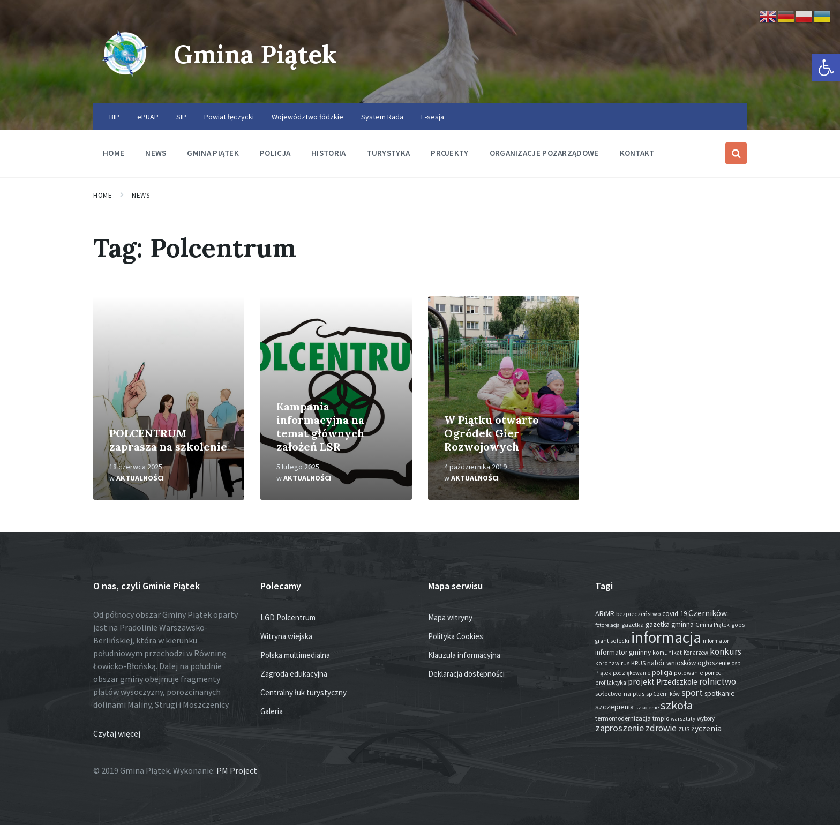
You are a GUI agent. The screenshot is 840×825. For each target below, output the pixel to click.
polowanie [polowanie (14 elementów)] (688, 673)
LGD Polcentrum (288, 617)
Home (102, 195)
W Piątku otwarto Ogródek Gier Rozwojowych (491, 433)
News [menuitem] (155, 153)
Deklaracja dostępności (466, 674)
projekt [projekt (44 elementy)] (641, 682)
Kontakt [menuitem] (637, 153)
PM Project (236, 770)
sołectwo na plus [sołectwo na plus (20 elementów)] (619, 693)
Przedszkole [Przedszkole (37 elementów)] (677, 682)
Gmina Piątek (257, 54)
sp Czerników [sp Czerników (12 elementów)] (663, 694)
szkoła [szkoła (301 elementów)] (677, 705)
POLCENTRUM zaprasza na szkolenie (168, 439)
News (140, 195)
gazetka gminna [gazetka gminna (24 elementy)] (670, 624)
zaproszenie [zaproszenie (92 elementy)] (619, 728)
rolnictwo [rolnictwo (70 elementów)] (717, 681)
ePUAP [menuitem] (148, 117)
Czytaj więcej (116, 733)
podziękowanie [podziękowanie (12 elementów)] (631, 673)
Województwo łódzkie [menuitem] (307, 117)
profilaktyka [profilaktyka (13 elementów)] (610, 682)
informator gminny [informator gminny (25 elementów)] (623, 652)
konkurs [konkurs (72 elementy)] (725, 651)
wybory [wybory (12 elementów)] (706, 718)
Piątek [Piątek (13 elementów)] (603, 673)
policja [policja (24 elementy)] (662, 672)
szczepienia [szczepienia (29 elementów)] (614, 706)
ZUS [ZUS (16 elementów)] (683, 729)
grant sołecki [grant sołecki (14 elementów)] (612, 640)
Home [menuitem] (113, 153)
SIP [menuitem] (181, 117)
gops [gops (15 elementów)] (738, 624)
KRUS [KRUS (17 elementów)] (638, 663)
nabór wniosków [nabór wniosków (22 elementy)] (671, 663)
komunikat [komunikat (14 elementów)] (667, 652)
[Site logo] (125, 82)
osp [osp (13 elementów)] (736, 663)
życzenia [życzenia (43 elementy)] (706, 728)
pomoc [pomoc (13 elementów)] (712, 673)
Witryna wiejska (286, 636)
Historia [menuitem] (328, 153)
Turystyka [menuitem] (388, 153)
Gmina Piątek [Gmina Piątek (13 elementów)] (712, 624)
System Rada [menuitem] (382, 117)
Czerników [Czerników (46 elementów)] (707, 613)
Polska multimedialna (295, 655)
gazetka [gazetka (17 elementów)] (632, 624)
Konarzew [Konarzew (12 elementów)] (696, 652)
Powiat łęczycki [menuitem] (229, 117)
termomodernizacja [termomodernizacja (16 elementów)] (623, 718)
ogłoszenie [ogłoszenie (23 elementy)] (714, 663)
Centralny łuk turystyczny (303, 692)
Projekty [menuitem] (449, 153)
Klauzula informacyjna (464, 655)
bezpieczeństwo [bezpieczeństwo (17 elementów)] (638, 614)
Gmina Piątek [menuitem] (213, 153)
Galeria (271, 711)
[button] (826, 67)
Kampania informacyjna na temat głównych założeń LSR (320, 426)
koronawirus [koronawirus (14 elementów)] (612, 663)
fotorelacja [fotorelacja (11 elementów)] (607, 624)
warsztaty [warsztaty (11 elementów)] (683, 718)
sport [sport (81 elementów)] (692, 693)
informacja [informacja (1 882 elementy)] (666, 637)
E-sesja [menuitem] (432, 117)
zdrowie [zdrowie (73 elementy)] (661, 728)
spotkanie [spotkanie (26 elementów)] (719, 693)
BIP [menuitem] (114, 117)
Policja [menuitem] (275, 153)
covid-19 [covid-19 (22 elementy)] (674, 613)
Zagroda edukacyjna (293, 674)
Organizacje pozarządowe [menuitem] (544, 153)
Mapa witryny (450, 617)
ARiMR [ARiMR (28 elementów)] (604, 613)
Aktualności (140, 478)
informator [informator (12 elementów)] (716, 640)
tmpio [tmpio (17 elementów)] (660, 718)
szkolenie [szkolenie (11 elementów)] (647, 707)
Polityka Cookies (455, 636)
